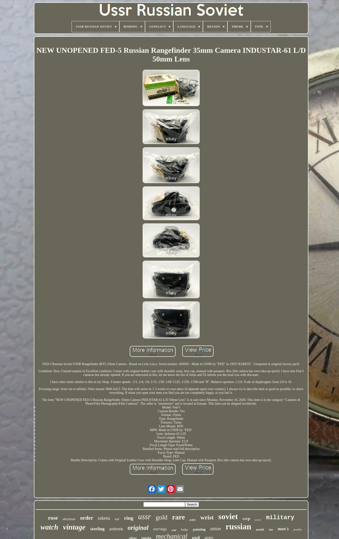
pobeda (116, 529)
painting (199, 529)
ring (128, 518)
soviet (228, 516)
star (117, 519)
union (215, 528)
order (86, 518)
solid (173, 530)
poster (258, 519)
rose (53, 518)
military (280, 517)
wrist (207, 517)
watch (49, 527)
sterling (97, 528)
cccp (246, 518)
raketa (104, 518)
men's (283, 528)
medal (260, 529)
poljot (193, 519)
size (271, 529)
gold (161, 517)
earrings (160, 529)
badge (184, 529)
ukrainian (69, 519)
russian (238, 526)
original (138, 527)
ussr (144, 516)
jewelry (297, 529)
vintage (74, 527)
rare (178, 517)
